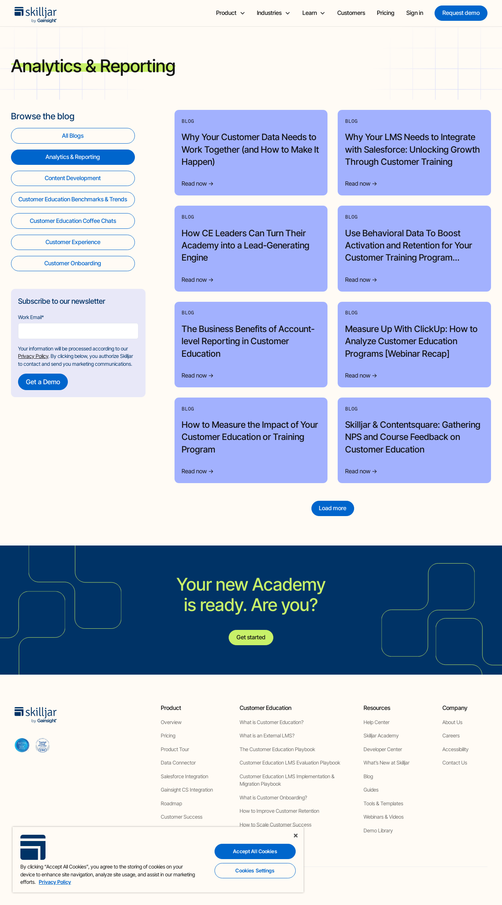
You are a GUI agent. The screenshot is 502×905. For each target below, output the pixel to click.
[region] (158, 859)
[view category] (73, 157)
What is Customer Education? (272, 722)
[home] (36, 13)
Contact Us (454, 762)
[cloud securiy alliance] (42, 745)
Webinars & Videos (384, 817)
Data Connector (178, 762)
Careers (451, 735)
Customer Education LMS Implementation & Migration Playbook (287, 780)
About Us (452, 722)
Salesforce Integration (184, 776)
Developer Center (383, 749)
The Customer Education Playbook (277, 749)
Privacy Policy (33, 356)
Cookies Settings (255, 870)
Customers (351, 12)
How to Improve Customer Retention (279, 811)
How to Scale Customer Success (275, 824)
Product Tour (175, 749)
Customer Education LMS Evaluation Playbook (290, 762)
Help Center (376, 722)
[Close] (295, 835)
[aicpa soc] (22, 745)
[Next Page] (332, 508)
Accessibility (455, 749)
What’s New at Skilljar (386, 762)
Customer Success (181, 817)
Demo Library (378, 830)
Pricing (386, 12)
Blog (368, 776)
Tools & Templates (383, 803)
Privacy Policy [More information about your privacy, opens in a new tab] (55, 882)
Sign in (414, 12)
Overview (171, 722)
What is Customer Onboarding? (273, 797)
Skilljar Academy (381, 735)
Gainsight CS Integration (187, 789)
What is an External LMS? (267, 735)
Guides (371, 789)
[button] (230, 13)
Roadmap (171, 803)
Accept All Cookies (255, 851)
